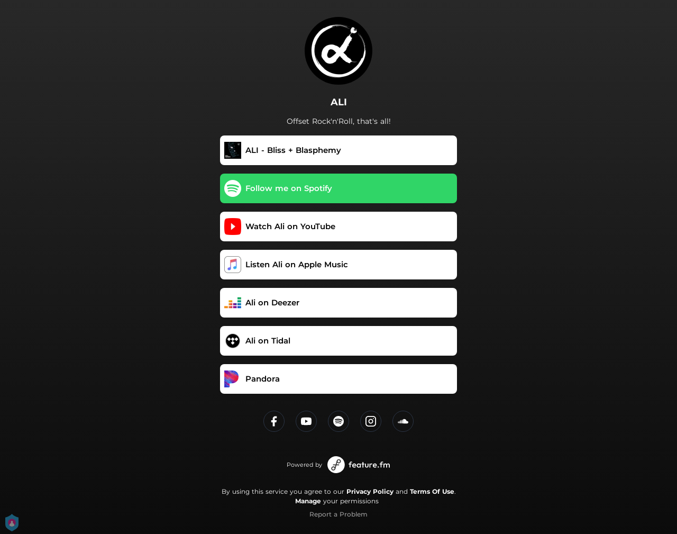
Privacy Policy (370, 491)
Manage (308, 501)
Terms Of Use (432, 491)
